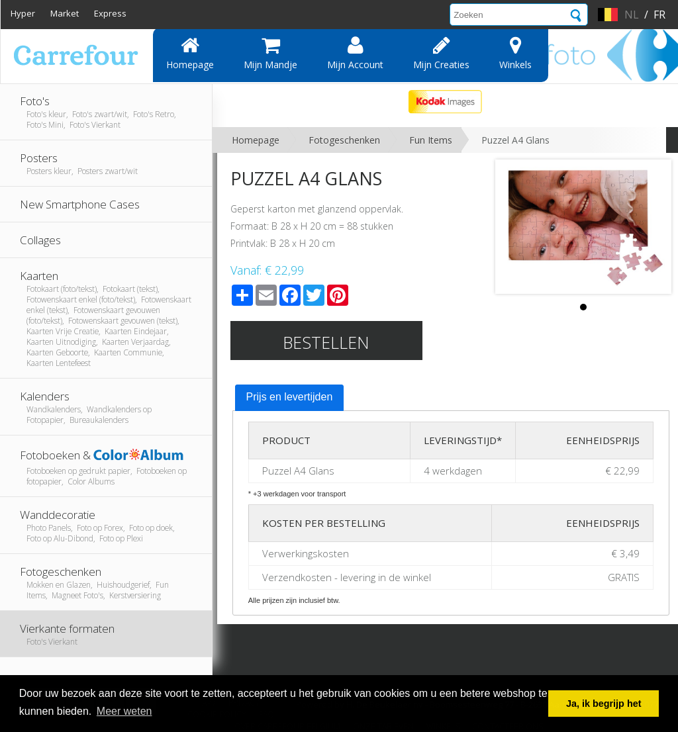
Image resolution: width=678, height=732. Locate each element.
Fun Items (430, 140)
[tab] (289, 398)
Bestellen (326, 342)
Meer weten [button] (124, 711)
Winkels (515, 53)
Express (110, 13)
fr (659, 14)
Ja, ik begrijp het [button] (604, 703)
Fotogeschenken (344, 140)
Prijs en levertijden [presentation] (289, 396)
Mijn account (355, 53)
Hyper (23, 13)
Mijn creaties (441, 53)
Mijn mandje (270, 53)
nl (631, 14)
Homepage (190, 53)
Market (64, 13)
